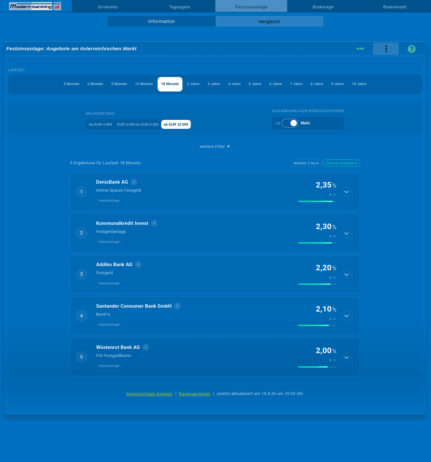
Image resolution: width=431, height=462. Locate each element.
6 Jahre (293, 84)
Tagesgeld (179, 7)
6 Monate (59, 84)
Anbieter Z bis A (306, 163)
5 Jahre (266, 84)
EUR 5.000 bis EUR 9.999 (143, 123)
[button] (215, 192)
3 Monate (28, 84)
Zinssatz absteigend (341, 163)
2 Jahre (185, 84)
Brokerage (323, 7)
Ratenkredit (395, 7)
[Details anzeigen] (347, 192)
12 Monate (122, 84)
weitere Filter (215, 146)
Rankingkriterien (195, 394)
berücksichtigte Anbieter (149, 394)
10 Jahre (402, 84)
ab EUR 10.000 (192, 123)
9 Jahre (374, 84)
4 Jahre (239, 84)
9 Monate (90, 84)
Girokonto (108, 7)
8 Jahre (347, 84)
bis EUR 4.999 (94, 123)
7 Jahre (320, 84)
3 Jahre (212, 84)
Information (161, 21)
